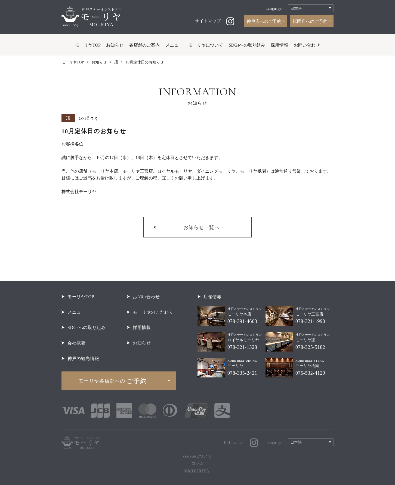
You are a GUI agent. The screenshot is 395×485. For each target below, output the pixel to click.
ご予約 (113, 381)
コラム (197, 463)
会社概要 (76, 343)
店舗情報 (212, 296)
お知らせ (115, 45)
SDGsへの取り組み (247, 45)
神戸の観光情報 (83, 358)
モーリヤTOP (88, 45)
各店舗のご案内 (144, 45)
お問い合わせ (307, 45)
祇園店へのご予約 (311, 21)
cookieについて (197, 456)
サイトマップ (208, 21)
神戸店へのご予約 (264, 21)
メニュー (174, 45)
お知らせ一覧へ (201, 227)
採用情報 (279, 45)
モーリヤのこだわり (153, 312)
